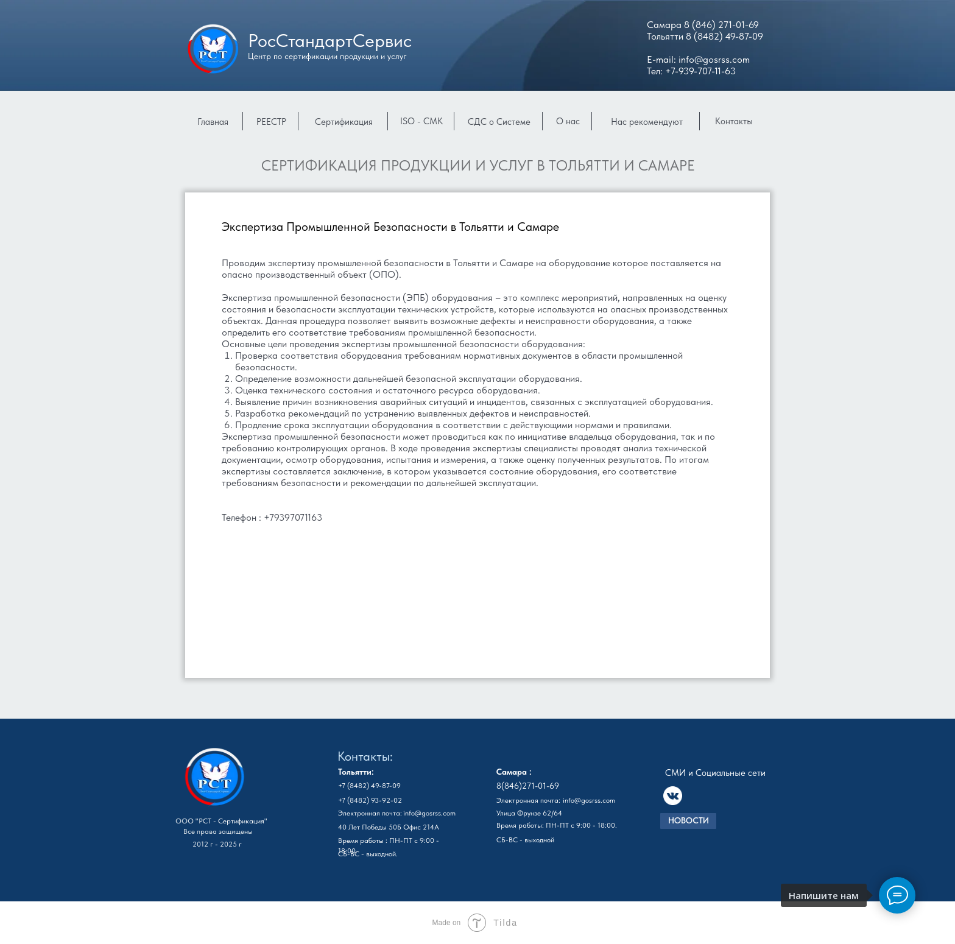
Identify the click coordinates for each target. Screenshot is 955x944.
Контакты (734, 121)
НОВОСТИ (688, 820)
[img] (214, 779)
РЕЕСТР (271, 121)
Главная (212, 121)
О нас (568, 121)
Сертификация (344, 121)
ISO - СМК (421, 121)
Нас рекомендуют (647, 121)
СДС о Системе (499, 121)
